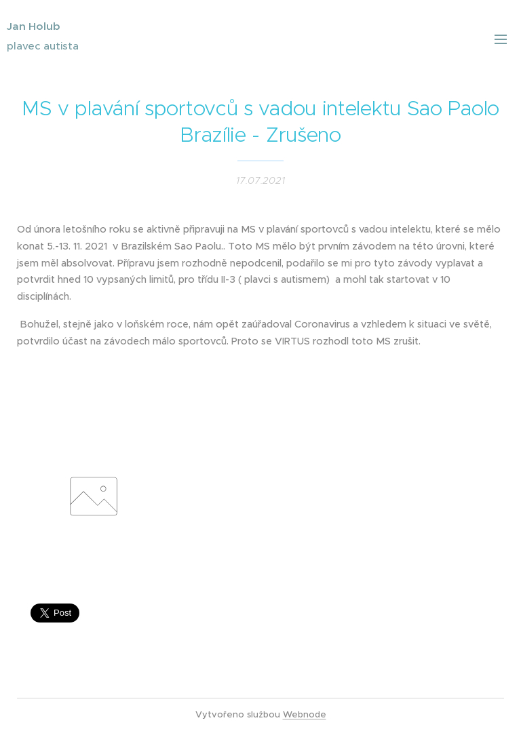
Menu (501, 39)
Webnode (304, 714)
